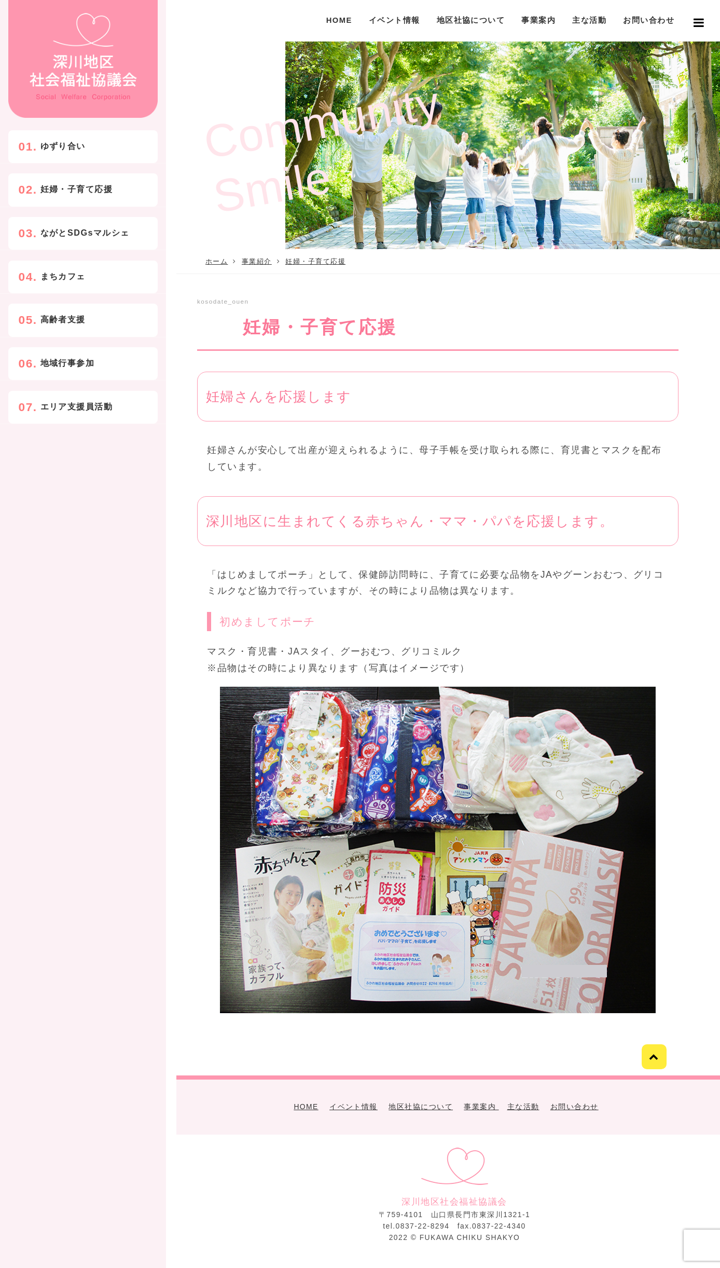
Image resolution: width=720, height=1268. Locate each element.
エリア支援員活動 (76, 406)
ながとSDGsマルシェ (85, 232)
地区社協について (471, 20)
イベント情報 (394, 20)
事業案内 (538, 20)
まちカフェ (63, 276)
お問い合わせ (648, 20)
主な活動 (589, 20)
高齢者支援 (63, 319)
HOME (339, 20)
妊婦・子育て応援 (76, 189)
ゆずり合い (63, 146)
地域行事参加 (67, 362)
